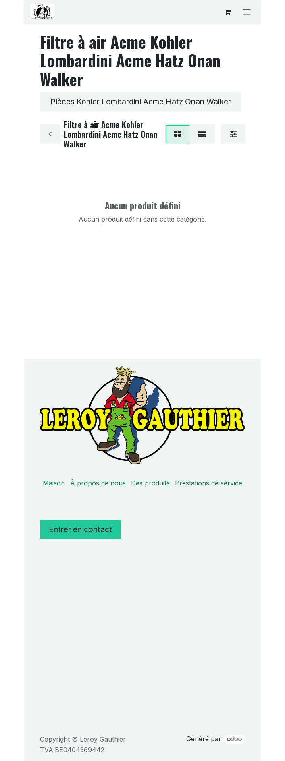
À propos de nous (98, 483)
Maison (54, 483)
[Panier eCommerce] (227, 12)
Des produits (150, 483)
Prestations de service (208, 483)
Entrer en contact (80, 529)
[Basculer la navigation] (247, 11)
